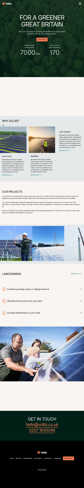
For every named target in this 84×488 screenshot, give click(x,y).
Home (12, 458)
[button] (80, 3)
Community (57, 458)
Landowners (48, 458)
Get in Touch (42, 39)
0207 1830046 (42, 430)
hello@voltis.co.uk (42, 424)
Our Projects (38, 458)
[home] (6, 3)
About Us (18, 458)
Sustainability (27, 458)
